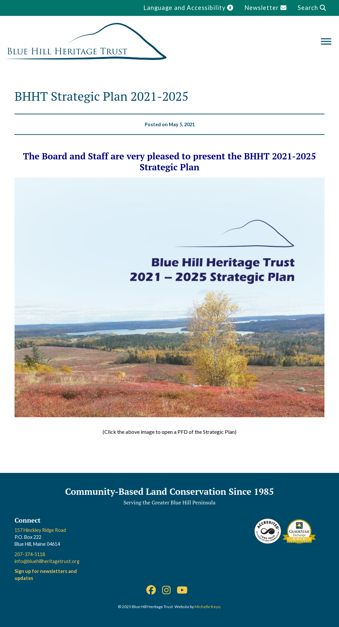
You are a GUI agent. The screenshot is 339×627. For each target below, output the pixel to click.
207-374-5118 (30, 554)
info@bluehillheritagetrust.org (47, 561)
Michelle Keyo (207, 606)
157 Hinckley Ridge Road (40, 530)
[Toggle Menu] (326, 41)
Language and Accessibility (188, 7)
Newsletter (265, 7)
